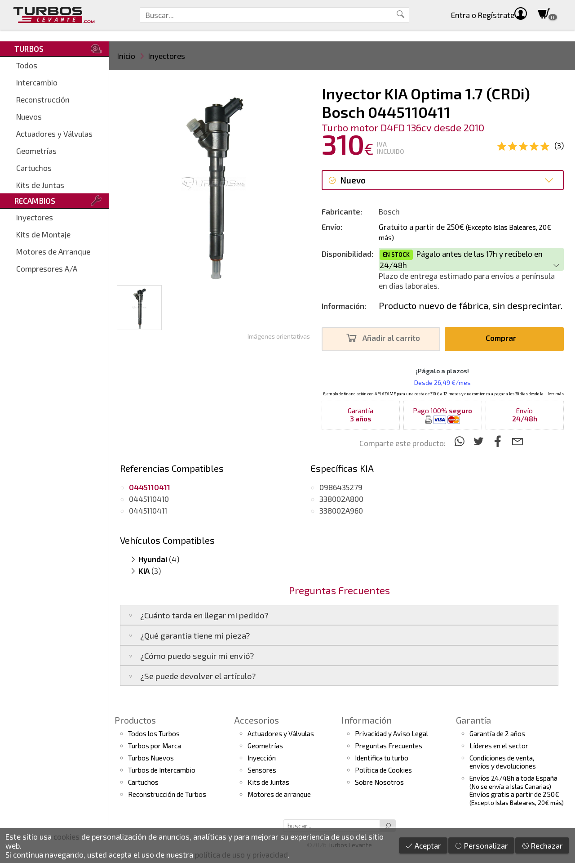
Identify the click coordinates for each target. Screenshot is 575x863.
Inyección (262, 758)
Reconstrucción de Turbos (167, 794)
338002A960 (341, 510)
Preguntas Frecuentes (388, 746)
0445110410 (149, 498)
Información (366, 720)
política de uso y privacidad (241, 854)
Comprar (503, 338)
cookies (66, 836)
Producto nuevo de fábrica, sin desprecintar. (470, 305)
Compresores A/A (46, 268)
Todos (26, 65)
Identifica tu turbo (381, 758)
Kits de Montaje (43, 234)
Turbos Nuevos (151, 758)
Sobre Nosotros (379, 782)
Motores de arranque (279, 794)
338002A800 (341, 498)
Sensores (262, 770)
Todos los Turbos (154, 733)
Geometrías (36, 150)
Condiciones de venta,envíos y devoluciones (502, 762)
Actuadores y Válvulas (54, 133)
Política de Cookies (383, 770)
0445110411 (148, 510)
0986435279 (341, 487)
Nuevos (29, 116)
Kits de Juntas (40, 184)
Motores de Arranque (53, 251)
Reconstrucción (43, 99)
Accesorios (256, 720)
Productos (135, 720)
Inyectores (34, 217)
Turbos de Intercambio (161, 770)
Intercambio (37, 82)
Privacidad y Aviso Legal (391, 733)
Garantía (473, 720)
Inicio (126, 55)
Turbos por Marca (154, 746)
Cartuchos (34, 167)
